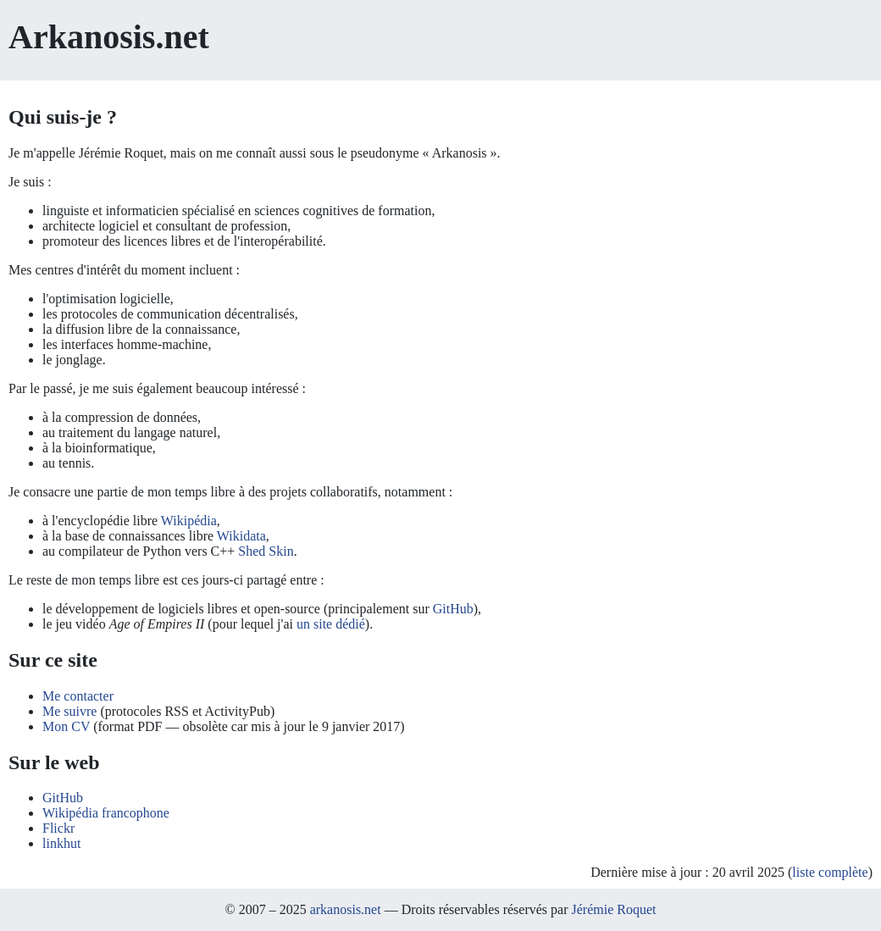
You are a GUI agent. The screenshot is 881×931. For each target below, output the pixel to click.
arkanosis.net (345, 909)
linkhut (61, 843)
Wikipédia (189, 520)
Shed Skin (265, 551)
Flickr (58, 828)
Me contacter (78, 696)
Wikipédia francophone (105, 813)
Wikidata (241, 536)
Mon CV (66, 726)
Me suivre (69, 711)
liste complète (829, 872)
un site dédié (330, 624)
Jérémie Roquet (613, 909)
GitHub (453, 608)
